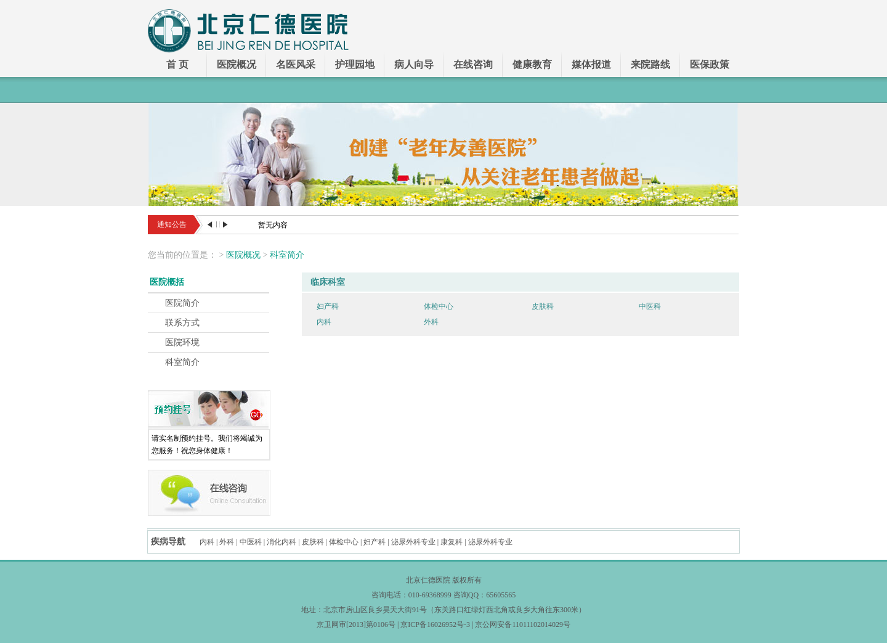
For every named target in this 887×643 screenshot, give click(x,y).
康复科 (451, 542)
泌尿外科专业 (413, 542)
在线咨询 (473, 64)
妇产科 (328, 306)
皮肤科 (543, 306)
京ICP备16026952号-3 (435, 624)
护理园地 (355, 64)
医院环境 (182, 342)
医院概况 (236, 64)
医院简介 (182, 303)
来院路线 (650, 64)
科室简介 (287, 255)
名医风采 (295, 64)
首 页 (177, 64)
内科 (324, 321)
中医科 (650, 306)
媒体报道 (591, 64)
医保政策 (709, 64)
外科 (431, 321)
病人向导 (414, 64)
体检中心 (438, 306)
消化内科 (281, 542)
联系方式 (182, 322)
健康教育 (532, 64)
